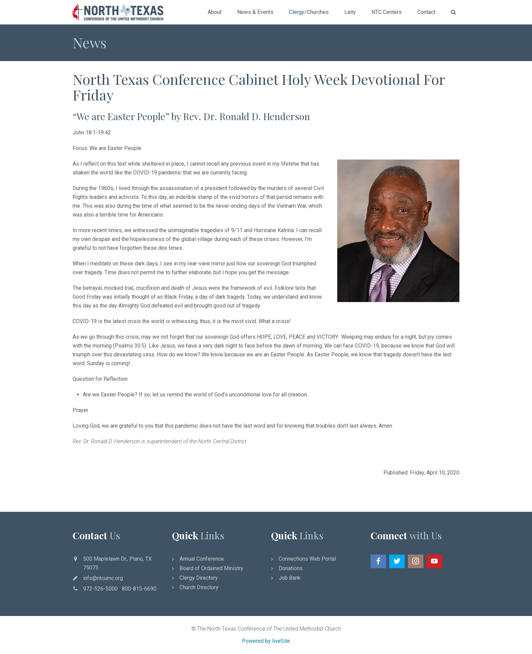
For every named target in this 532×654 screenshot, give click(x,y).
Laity (350, 12)
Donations (291, 568)
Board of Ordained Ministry (211, 568)
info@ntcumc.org (103, 578)
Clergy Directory (198, 578)
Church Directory (198, 587)
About (215, 12)
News (90, 42)
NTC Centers (387, 12)
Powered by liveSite (266, 641)
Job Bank (290, 578)
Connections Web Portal (307, 559)
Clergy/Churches (309, 12)
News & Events (255, 12)
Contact (426, 12)
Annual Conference (201, 559)
